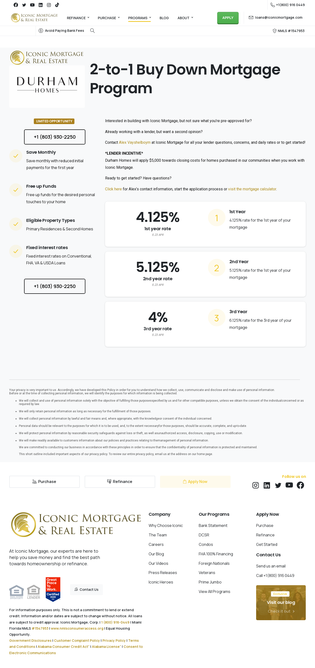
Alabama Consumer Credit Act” (64, 646)
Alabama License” (106, 646)
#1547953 (40, 628)
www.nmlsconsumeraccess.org (77, 628)
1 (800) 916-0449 (115, 622)
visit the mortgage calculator (252, 189)
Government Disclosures (30, 640)
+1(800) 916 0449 (287, 5)
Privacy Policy (114, 640)
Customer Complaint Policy (77, 640)
